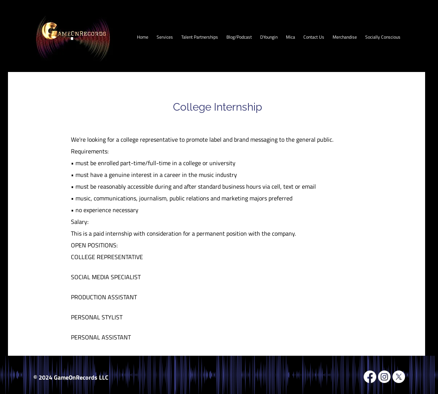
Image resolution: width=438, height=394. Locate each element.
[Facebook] (370, 377)
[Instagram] (384, 377)
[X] (398, 377)
